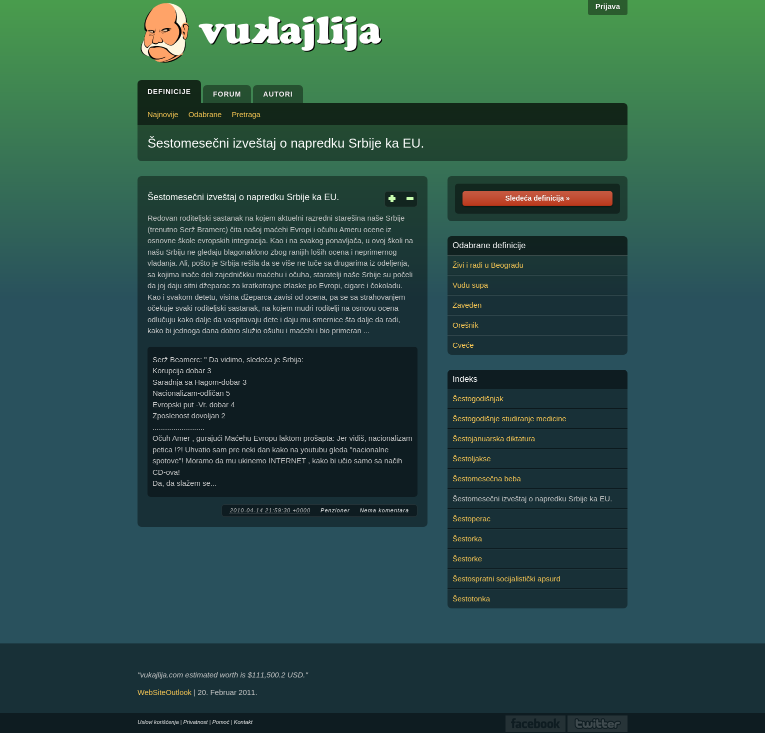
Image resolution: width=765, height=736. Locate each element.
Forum (227, 94)
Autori (277, 94)
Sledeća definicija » (537, 198)
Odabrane (205, 114)
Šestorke (467, 558)
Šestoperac (471, 518)
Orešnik (465, 325)
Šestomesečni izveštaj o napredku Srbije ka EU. (286, 143)
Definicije (169, 92)
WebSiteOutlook (165, 692)
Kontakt (243, 722)
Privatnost (196, 722)
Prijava (608, 6)
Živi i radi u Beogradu (488, 265)
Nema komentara (384, 510)
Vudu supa (470, 285)
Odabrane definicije (489, 245)
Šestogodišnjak (478, 398)
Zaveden (467, 305)
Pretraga (246, 114)
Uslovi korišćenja (158, 722)
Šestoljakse (471, 458)
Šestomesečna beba (486, 478)
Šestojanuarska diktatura (493, 438)
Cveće (463, 345)
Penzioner (335, 510)
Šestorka (467, 538)
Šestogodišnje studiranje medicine (509, 418)
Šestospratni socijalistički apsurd (506, 578)
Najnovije (163, 114)
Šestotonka (471, 598)
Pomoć (220, 722)
